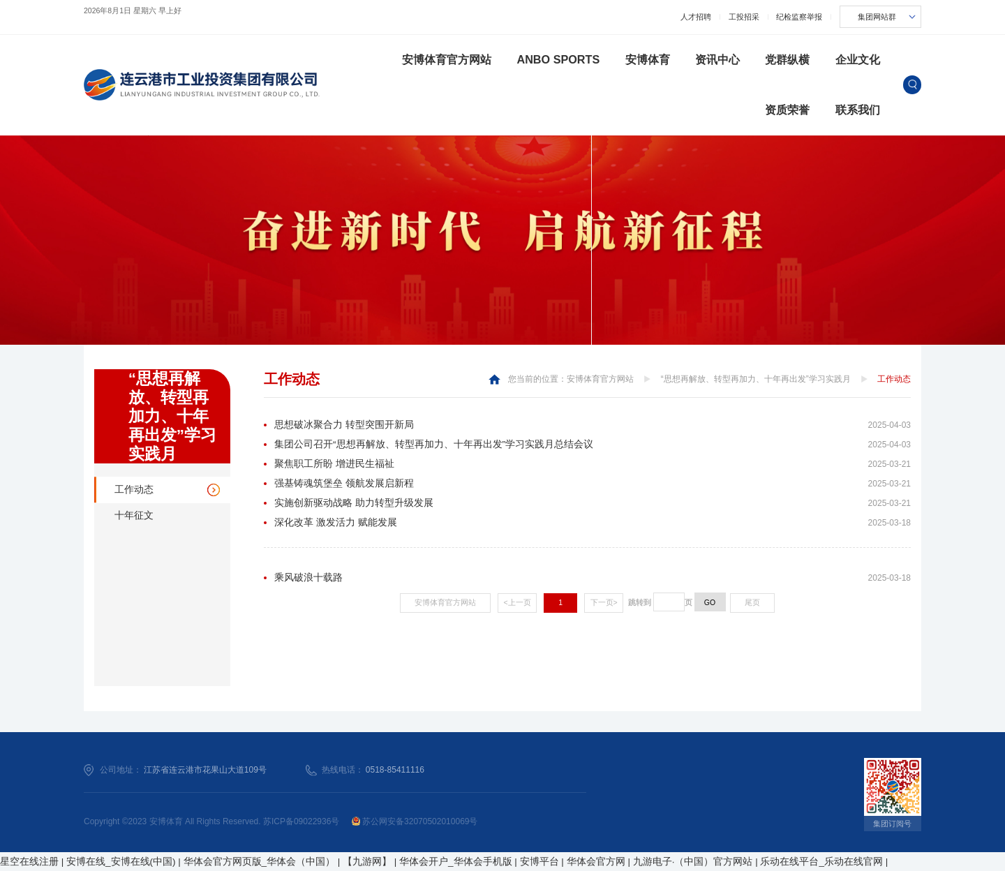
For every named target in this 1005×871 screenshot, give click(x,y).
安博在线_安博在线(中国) (121, 861)
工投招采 (744, 17)
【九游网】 (367, 861)
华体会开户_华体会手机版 (455, 861)
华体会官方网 (596, 861)
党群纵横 (787, 59)
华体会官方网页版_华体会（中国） (260, 861)
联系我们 (857, 109)
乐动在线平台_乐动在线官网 (821, 861)
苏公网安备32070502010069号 (415, 821)
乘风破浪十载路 (308, 577)
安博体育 (647, 59)
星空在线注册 (29, 861)
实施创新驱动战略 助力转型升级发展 (353, 503)
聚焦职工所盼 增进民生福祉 (334, 464)
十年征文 (134, 515)
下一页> (604, 602)
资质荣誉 (787, 109)
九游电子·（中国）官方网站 (693, 861)
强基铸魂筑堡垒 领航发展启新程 (344, 483)
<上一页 (517, 602)
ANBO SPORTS (558, 59)
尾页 (752, 602)
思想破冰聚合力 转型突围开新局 (344, 424)
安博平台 (539, 861)
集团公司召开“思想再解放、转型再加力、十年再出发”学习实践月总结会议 (433, 444)
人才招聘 (695, 17)
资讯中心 (717, 59)
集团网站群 (877, 17)
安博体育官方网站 (446, 59)
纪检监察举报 (799, 17)
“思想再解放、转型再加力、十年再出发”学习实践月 (756, 379)
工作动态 (134, 489)
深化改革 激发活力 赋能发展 (335, 522)
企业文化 (857, 59)
